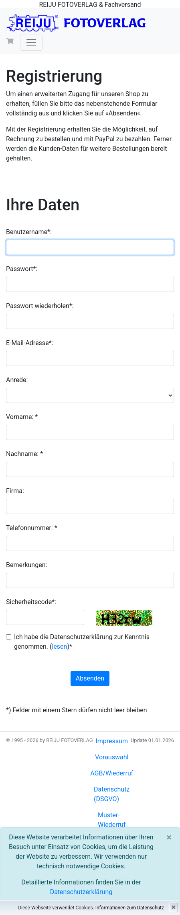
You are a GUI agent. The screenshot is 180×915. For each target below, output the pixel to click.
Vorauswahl (111, 757)
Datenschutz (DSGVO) (111, 794)
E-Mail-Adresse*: (29, 343)
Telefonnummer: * (31, 528)
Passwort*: (21, 269)
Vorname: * (22, 417)
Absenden (90, 678)
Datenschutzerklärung (81, 892)
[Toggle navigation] (31, 43)
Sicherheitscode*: (31, 602)
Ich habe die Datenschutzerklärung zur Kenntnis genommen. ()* (82, 641)
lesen (59, 646)
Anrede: (17, 380)
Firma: (15, 491)
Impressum (111, 741)
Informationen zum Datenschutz (129, 908)
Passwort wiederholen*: (40, 306)
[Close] (169, 837)
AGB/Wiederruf (111, 773)
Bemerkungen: (26, 565)
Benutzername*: (29, 232)
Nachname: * (24, 454)
